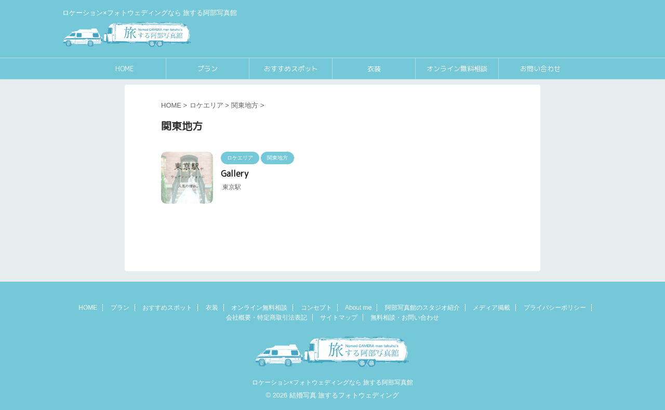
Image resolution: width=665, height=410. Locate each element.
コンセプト (316, 307)
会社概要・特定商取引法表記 (266, 317)
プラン (207, 68)
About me (358, 307)
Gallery (234, 173)
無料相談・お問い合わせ (404, 317)
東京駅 (231, 187)
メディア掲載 (491, 307)
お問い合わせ (540, 68)
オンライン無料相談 (457, 68)
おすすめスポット (291, 68)
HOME (124, 68)
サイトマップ (338, 317)
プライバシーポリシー (555, 307)
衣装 (374, 68)
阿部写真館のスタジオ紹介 (422, 307)
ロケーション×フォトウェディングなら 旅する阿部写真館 (332, 382)
